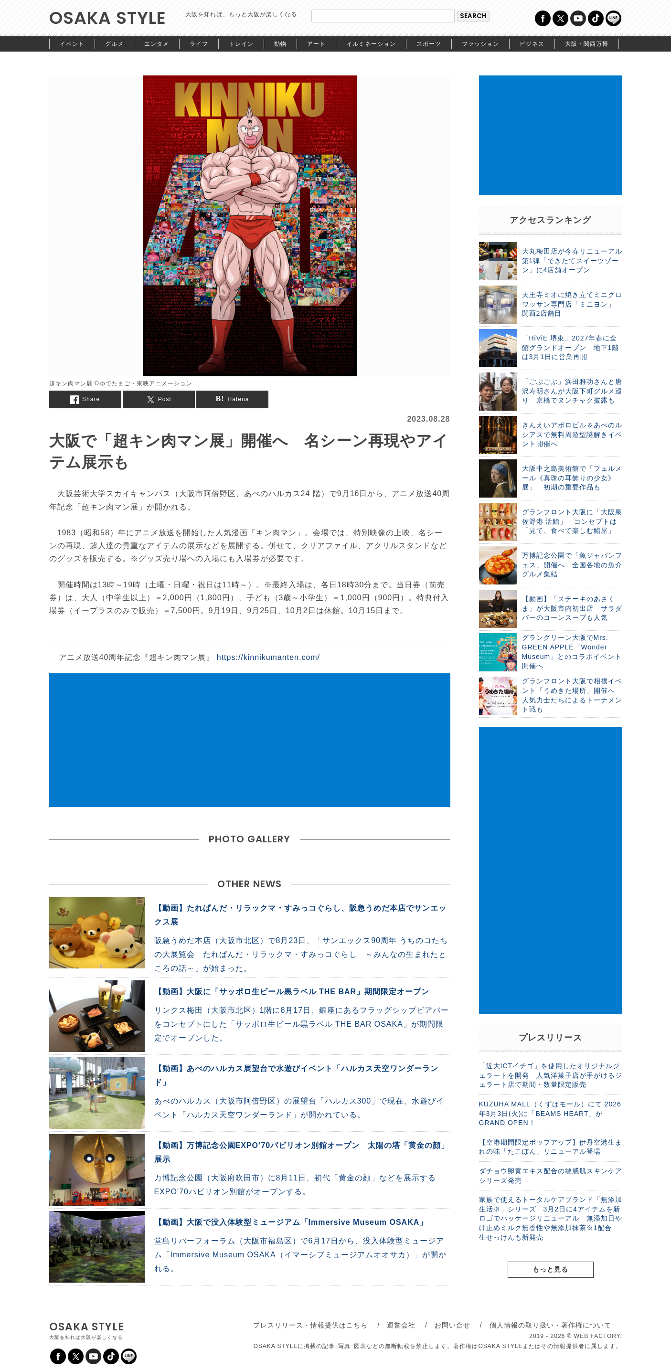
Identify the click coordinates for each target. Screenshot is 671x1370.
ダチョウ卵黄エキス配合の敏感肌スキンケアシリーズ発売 (550, 1175)
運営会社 (401, 1325)
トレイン (241, 44)
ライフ (199, 44)
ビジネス (532, 44)
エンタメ (156, 44)
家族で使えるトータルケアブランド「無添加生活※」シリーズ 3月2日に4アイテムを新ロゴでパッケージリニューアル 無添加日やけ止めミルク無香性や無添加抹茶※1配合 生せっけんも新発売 (550, 1218)
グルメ (114, 44)
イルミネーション (371, 44)
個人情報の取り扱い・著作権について (550, 1325)
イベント (72, 44)
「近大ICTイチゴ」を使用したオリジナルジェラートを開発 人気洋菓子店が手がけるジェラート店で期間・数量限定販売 (550, 1075)
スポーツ (428, 44)
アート (316, 44)
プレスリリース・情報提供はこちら (310, 1325)
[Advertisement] (249, 740)
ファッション (480, 44)
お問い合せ (452, 1325)
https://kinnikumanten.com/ (268, 657)
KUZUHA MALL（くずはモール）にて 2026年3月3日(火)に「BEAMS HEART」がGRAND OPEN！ (550, 1113)
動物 (280, 44)
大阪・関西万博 (586, 44)
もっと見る (550, 1269)
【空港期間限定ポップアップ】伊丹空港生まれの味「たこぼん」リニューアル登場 (550, 1147)
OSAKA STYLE (107, 18)
